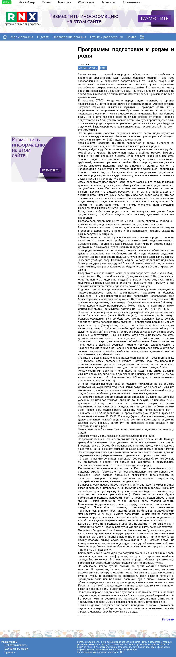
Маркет (46, 2)
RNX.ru (7, 2)
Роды (103, 67)
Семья (131, 37)
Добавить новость (16, 645)
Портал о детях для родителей (22, 23)
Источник (168, 619)
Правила (10, 652)
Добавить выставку (16, 648)
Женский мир (27, 2)
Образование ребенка (69, 37)
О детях (43, 37)
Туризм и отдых (132, 2)
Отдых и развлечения (106, 37)
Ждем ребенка (22, 37)
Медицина (64, 2)
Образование (86, 2)
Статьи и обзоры (88, 67)
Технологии (109, 2)
